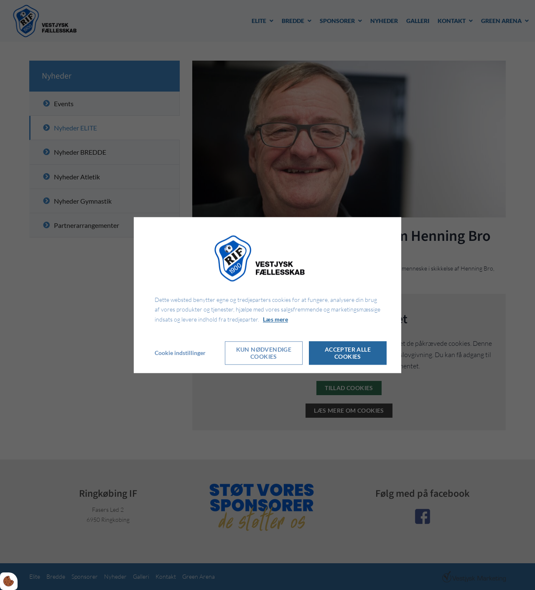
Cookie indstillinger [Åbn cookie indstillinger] (180, 352)
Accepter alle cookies (348, 353)
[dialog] (267, 295)
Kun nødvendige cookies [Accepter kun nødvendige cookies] (264, 353)
